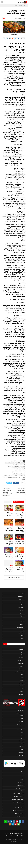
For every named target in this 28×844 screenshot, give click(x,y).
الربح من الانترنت (20, 710)
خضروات (21, 749)
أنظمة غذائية (21, 649)
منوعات (21, 691)
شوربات (21, 624)
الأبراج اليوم (21, 732)
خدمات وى (21, 727)
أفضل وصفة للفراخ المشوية (20, 462)
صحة (19, 468)
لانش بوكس (20, 633)
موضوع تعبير (20, 694)
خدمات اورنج (21, 721)
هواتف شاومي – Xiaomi (18, 802)
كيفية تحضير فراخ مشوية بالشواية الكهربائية (13, 477)
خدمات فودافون (20, 724)
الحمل (22, 655)
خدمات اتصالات (20, 730)
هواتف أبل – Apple (19, 788)
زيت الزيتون (23, 468)
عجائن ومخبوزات (20, 627)
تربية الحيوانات (20, 683)
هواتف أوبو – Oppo (19, 791)
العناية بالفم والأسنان (19, 672)
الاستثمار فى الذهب (19, 713)
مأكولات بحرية (20, 596)
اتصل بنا (7, 835)
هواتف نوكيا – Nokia (19, 808)
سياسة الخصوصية (9, 833)
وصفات (23, 479)
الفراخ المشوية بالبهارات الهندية (9, 462)
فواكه (22, 635)
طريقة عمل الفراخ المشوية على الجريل (19, 473)
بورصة (22, 738)
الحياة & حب (21, 657)
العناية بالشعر (20, 669)
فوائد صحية (5, 475)
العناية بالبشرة (20, 666)
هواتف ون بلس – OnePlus (18, 816)
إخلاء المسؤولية (19, 835)
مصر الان (12, 841)
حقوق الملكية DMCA (18, 833)
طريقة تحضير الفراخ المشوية (20, 470)
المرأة (22, 677)
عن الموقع (12, 835)
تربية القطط (21, 686)
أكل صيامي (21, 602)
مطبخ (4, 18)
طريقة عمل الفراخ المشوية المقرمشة (19, 472)
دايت (22, 688)
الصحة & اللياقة (20, 660)
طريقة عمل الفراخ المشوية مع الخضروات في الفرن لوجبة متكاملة (7, 492)
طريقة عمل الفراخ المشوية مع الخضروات (18, 475)
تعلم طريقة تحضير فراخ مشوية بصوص (19, 466)
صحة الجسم (14, 468)
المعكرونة (21, 613)
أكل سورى (21, 599)
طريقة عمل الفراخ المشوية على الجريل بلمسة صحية (20, 492)
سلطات (22, 621)
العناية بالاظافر (20, 663)
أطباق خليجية (20, 607)
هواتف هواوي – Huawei (18, 810)
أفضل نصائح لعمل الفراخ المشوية (17, 460)
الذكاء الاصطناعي (20, 782)
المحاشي (21, 605)
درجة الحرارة (9, 466)
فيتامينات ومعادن (20, 755)
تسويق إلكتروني (20, 785)
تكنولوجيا (21, 715)
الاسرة (22, 652)
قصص (22, 638)
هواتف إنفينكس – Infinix (18, 793)
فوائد (9, 475)
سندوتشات (21, 616)
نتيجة (4, 477)
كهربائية (23, 477)
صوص (22, 619)
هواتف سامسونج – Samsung (17, 799)
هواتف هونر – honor (19, 813)
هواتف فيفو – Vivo (19, 805)
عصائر (22, 630)
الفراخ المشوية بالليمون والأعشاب (19, 464)
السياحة (21, 680)
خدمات (22, 718)
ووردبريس (21, 779)
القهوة (22, 674)
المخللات (21, 610)
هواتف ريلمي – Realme (18, 796)
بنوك (22, 735)
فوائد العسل (21, 752)
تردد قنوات (21, 746)
